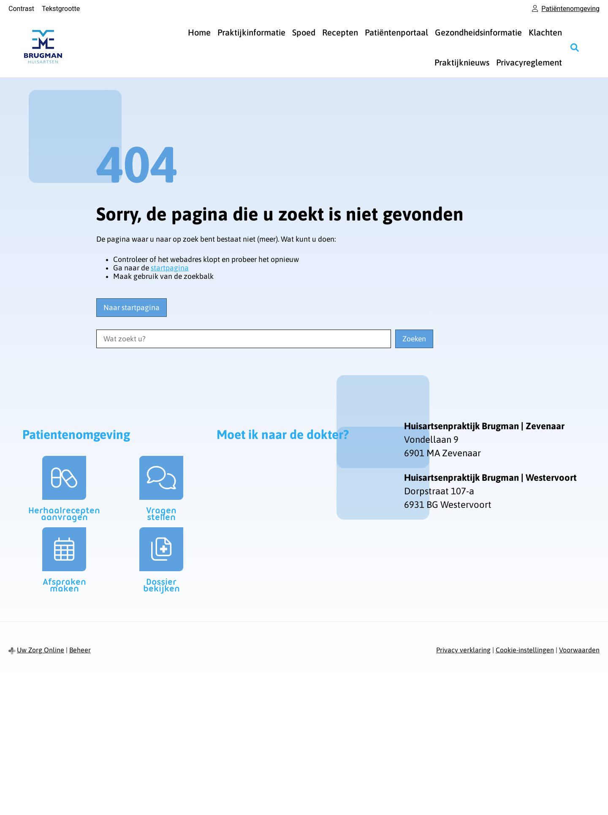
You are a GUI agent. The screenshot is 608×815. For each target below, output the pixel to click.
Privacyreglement (529, 62)
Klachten (545, 32)
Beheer (80, 650)
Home (199, 32)
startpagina (170, 268)
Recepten (340, 32)
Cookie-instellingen (525, 650)
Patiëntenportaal (396, 32)
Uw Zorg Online (40, 650)
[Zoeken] (574, 47)
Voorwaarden (579, 650)
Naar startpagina (131, 307)
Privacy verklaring (463, 650)
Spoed (303, 32)
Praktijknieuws (461, 62)
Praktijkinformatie (251, 32)
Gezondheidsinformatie (478, 32)
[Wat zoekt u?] (243, 339)
